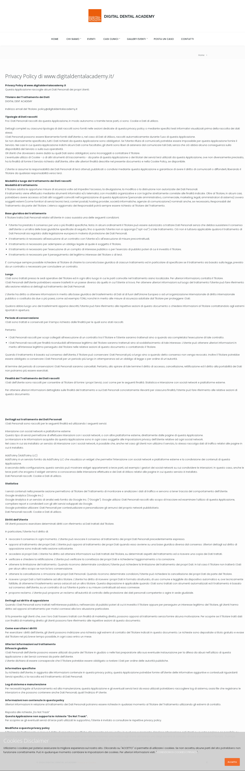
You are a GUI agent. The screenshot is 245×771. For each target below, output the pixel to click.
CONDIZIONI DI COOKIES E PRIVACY (177, 752)
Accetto (232, 762)
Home (201, 55)
